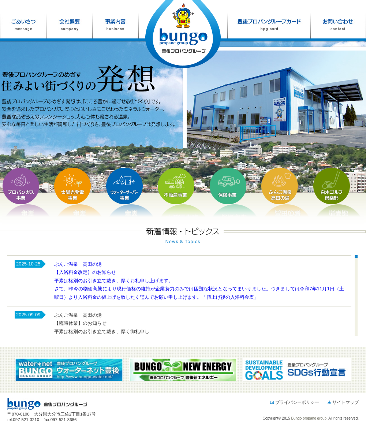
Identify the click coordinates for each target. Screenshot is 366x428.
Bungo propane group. (309, 418)
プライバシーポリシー (294, 402)
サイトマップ (343, 402)
